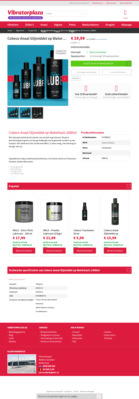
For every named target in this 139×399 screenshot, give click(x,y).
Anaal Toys (44, 25)
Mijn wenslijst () (125, 3)
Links (11, 338)
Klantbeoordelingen (87, 391)
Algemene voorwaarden (54, 391)
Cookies (107, 332)
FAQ (74, 341)
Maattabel (75, 78)
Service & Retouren (117, 72)
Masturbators (90, 24)
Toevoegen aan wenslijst (85, 72)
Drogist (110, 24)
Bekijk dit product (24, 250)
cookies (74, 396)
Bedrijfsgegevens (17, 332)
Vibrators (13, 24)
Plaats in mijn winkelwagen (107, 64)
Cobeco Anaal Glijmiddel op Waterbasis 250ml (113, 232)
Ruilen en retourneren (51, 341)
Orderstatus (109, 335)
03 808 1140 (46, 369)
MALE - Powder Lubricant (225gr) (52, 232)
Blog (11, 335)
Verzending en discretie (52, 338)
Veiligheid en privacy (50, 335)
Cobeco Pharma (108, 142)
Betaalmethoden (49, 332)
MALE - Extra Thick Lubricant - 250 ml (23, 232)
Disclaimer (68, 391)
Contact (76, 332)
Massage (126, 24)
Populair (69, 186)
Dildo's (29, 24)
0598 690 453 (47, 366)
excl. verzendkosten (101, 39)
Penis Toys (72, 25)
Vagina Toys (58, 25)
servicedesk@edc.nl (49, 372)
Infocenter (77, 338)
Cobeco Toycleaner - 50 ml (84, 232)
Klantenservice (97, 3)
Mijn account (110, 3)
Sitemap (108, 338)
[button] (10, 78)
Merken (12, 341)
